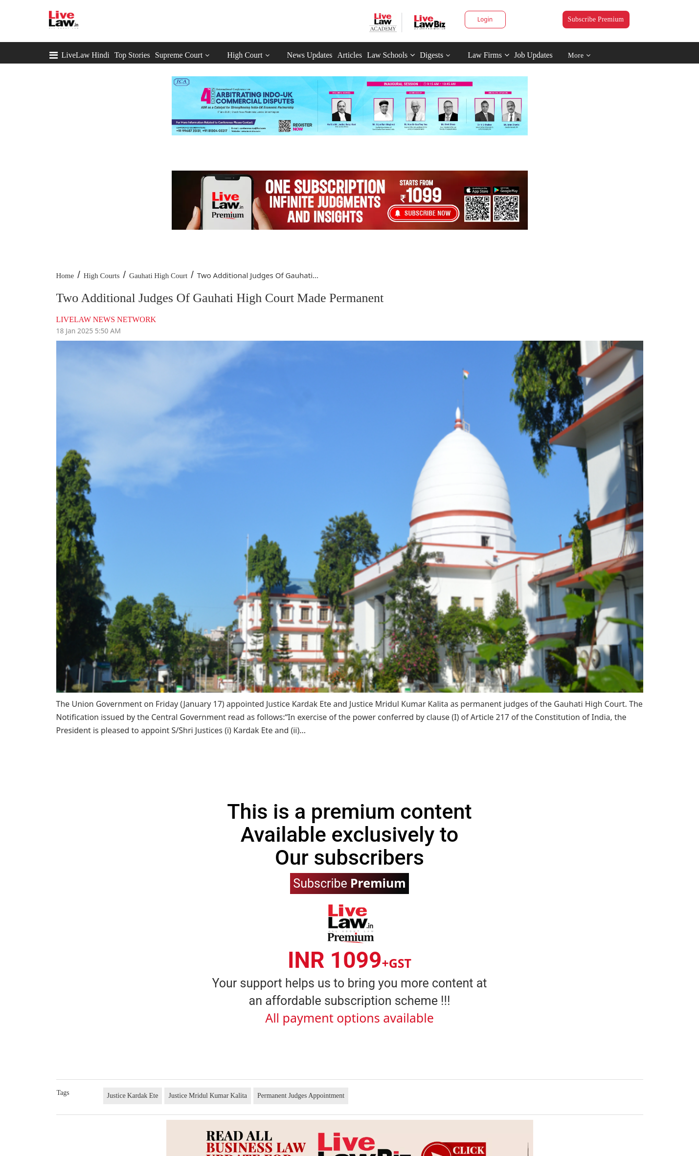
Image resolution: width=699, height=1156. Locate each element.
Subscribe (349, 882)
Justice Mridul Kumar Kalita (207, 1095)
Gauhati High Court (158, 276)
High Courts (102, 276)
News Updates (310, 55)
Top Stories (132, 55)
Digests (431, 55)
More (579, 55)
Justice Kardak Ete (132, 1095)
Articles (349, 55)
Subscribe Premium (596, 19)
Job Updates (533, 55)
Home (65, 276)
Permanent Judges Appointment (300, 1095)
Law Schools (391, 55)
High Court (244, 55)
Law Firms (488, 55)
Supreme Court (179, 55)
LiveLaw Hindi (86, 55)
